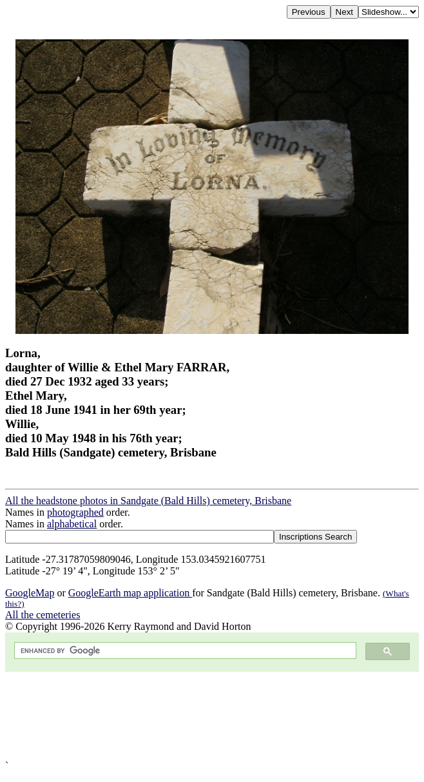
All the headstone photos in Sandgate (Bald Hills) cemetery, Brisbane (148, 500)
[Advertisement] (212, 716)
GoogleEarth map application (130, 592)
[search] (184, 651)
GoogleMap (29, 592)
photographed (75, 512)
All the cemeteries (42, 614)
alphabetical (72, 523)
